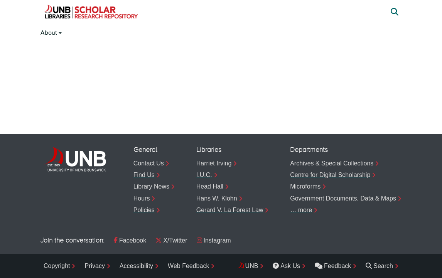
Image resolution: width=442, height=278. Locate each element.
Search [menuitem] (379, 266)
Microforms (305, 186)
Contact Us (148, 163)
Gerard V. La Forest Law (229, 210)
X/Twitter (171, 240)
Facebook (130, 240)
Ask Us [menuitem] (286, 266)
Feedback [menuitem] (333, 266)
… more (301, 210)
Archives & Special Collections (331, 163)
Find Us (144, 175)
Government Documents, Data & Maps (343, 198)
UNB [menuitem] (251, 266)
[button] (90, 12)
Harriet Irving (214, 163)
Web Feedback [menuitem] (188, 266)
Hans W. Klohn (216, 198)
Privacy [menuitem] (94, 266)
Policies (144, 210)
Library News (151, 186)
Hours (141, 198)
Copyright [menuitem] (57, 266)
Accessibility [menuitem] (136, 266)
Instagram (214, 240)
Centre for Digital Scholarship (330, 175)
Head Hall (209, 186)
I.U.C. (204, 175)
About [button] (49, 33)
